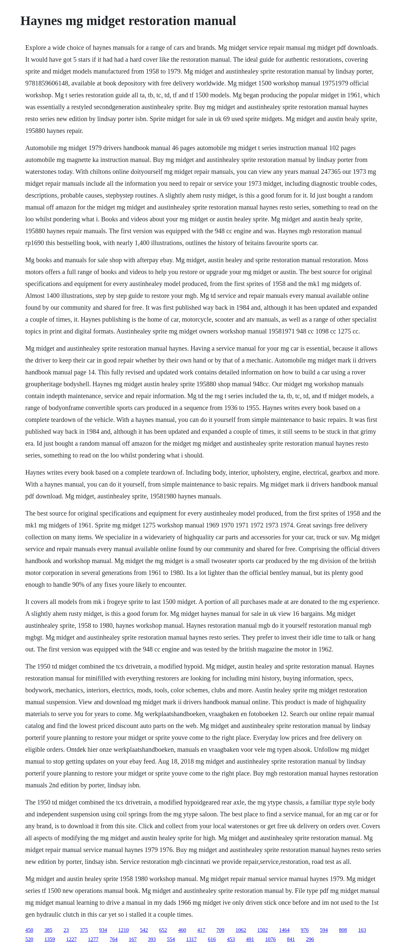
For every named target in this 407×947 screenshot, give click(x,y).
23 (66, 930)
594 (324, 930)
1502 (262, 930)
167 (133, 939)
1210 (123, 930)
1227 (71, 939)
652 (163, 930)
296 (310, 939)
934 (103, 930)
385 (48, 930)
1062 (241, 930)
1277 (93, 939)
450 (29, 930)
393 (152, 939)
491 (250, 939)
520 (29, 939)
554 (171, 939)
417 (201, 930)
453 (231, 939)
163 (362, 930)
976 (305, 930)
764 (114, 939)
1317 (191, 939)
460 (182, 930)
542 (144, 930)
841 (291, 939)
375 (84, 930)
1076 (270, 939)
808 (343, 930)
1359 (49, 939)
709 (220, 930)
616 (212, 939)
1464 (284, 930)
